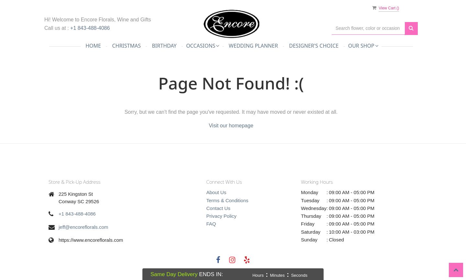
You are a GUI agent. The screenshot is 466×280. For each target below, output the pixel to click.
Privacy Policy (221, 216)
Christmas (126, 45)
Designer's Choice (313, 45)
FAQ (211, 224)
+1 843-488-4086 (90, 28)
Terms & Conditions (227, 200)
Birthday (164, 45)
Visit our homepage (231, 125)
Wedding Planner (253, 45)
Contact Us (218, 208)
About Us (216, 192)
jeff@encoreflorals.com (83, 227)
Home (93, 45)
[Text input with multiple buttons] (368, 28)
